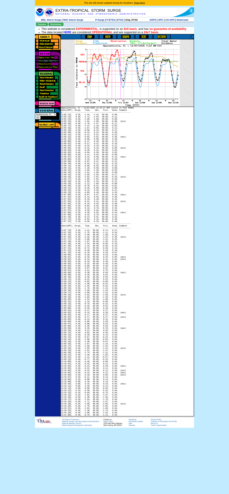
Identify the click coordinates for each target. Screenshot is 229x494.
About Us (154, 490)
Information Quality (136, 488)
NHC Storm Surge (73, 19)
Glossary (132, 491)
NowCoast (182, 19)
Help (130, 490)
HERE (67, 32)
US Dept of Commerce (70, 486)
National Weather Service (71, 490)
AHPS (152, 19)
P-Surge (99, 19)
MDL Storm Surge (51, 19)
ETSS (120, 19)
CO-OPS (170, 19)
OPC (160, 19)
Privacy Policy (156, 486)
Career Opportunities (159, 491)
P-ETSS (110, 19)
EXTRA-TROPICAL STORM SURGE (88, 10)
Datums (42, 24)
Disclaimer (56, 24)
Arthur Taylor (108, 488)
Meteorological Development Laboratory (77, 491)
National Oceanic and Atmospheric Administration (80, 488)
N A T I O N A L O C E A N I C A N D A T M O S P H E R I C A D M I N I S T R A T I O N (100, 14)
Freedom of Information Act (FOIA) (164, 488)
